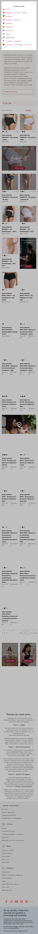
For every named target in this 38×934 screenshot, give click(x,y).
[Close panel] (34, 3)
